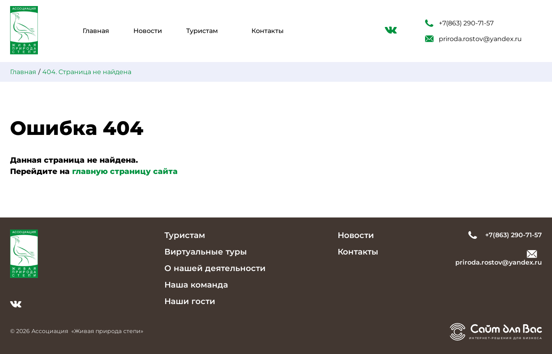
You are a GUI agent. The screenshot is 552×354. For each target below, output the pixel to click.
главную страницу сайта (125, 171)
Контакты (267, 31)
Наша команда (196, 285)
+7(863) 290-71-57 (459, 23)
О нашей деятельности (215, 268)
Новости (147, 31)
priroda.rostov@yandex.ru (473, 39)
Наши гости (189, 301)
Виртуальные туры (205, 252)
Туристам (202, 31)
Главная (96, 31)
